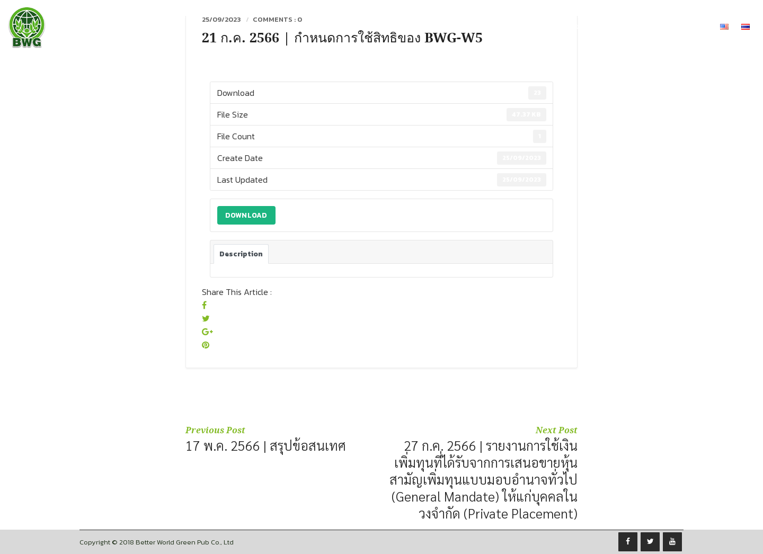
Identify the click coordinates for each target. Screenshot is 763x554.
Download (246, 215)
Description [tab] (241, 253)
